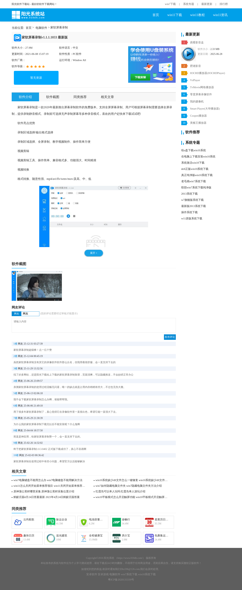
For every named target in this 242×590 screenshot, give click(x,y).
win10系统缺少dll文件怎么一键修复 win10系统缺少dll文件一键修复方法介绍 (132, 480)
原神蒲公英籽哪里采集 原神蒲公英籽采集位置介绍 (43, 491)
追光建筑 (61, 535)
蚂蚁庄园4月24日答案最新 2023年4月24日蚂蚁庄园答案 (46, 497)
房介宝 (126, 535)
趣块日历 (28, 535)
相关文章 (107, 97)
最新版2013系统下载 (193, 206)
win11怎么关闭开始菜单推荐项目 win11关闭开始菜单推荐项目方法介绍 (50, 485)
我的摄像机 (197, 101)
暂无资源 (36, 77)
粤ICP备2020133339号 (121, 579)
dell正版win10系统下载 (195, 168)
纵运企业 (61, 519)
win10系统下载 (147, 574)
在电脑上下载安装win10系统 (198, 156)
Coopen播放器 (198, 115)
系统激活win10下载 (193, 162)
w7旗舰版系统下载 (192, 199)
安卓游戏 (103, 574)
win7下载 (170, 4)
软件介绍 (25, 97)
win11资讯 (220, 15)
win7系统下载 (129, 574)
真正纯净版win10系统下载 (197, 175)
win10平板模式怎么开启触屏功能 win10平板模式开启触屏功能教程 (132, 497)
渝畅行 (126, 519)
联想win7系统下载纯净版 (196, 187)
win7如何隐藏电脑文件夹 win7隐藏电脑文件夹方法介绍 (129, 485)
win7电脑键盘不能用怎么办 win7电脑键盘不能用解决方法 (48, 480)
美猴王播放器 (198, 122)
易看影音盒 (197, 42)
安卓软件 (91, 574)
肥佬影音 (195, 66)
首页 (155, 15)
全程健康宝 (96, 535)
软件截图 (52, 97)
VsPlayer (195, 80)
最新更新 (206, 4)
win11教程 (197, 15)
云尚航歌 (28, 519)
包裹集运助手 (163, 535)
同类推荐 (80, 97)
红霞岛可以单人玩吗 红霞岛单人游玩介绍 (121, 491)
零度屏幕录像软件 (201, 94)
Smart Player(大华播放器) (205, 108)
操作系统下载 (189, 212)
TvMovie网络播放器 (202, 87)
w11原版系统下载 (191, 218)
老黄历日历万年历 (163, 519)
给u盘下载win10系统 (193, 150)
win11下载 (174, 15)
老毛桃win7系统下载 (193, 181)
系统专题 (188, 4)
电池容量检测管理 (97, 519)
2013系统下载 (189, 193)
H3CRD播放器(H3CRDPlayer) (207, 73)
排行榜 (224, 4)
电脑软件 (41, 27)
